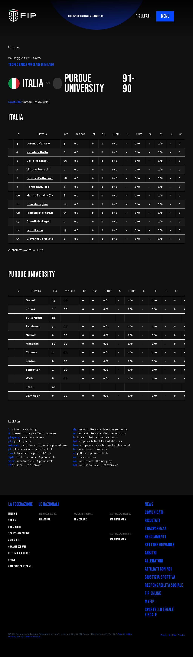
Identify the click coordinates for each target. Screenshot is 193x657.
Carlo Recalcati (37, 160)
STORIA (12, 520)
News (149, 504)
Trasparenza (155, 529)
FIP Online (153, 593)
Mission (12, 514)
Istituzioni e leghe (19, 553)
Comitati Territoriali (20, 566)
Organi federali (17, 547)
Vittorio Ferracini (38, 169)
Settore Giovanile (159, 545)
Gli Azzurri (45, 519)
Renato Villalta (37, 152)
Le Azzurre (80, 519)
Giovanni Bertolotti (40, 238)
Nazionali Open (118, 519)
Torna (14, 47)
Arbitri (151, 553)
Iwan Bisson (35, 230)
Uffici (11, 560)
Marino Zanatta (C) (40, 195)
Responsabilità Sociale (164, 585)
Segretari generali (19, 533)
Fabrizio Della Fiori (40, 178)
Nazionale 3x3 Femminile (120, 533)
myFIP (149, 601)
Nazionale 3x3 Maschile (120, 514)
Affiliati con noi (158, 569)
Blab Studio (178, 635)
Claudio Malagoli (39, 221)
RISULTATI (143, 16)
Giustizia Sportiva (160, 577)
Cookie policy (125, 634)
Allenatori (154, 561)
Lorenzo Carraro (38, 143)
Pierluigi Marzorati (40, 212)
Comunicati (154, 512)
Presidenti (14, 527)
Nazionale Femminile (83, 514)
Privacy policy (15, 636)
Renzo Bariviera (38, 186)
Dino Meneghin (37, 204)
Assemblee (14, 540)
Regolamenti (155, 537)
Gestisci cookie (32, 636)
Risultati (152, 520)
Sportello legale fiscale (159, 612)
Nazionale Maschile (48, 514)
